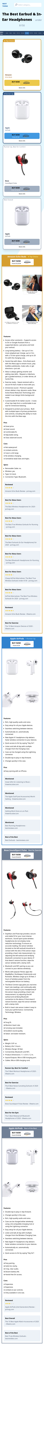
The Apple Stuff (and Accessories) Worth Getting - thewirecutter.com (20, 797)
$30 (7, 33)
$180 (35, 33)
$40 (11, 33)
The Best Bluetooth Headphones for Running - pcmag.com (22, 561)
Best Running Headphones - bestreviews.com (15, 827)
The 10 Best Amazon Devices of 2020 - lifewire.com (19, 627)
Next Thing (5, 5)
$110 (18, 33)
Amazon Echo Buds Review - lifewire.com (20, 614)
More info (22, 88)
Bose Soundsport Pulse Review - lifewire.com (22, 1104)
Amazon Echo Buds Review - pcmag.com (20, 491)
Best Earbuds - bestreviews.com (17, 840)
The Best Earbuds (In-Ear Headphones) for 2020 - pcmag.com (21, 543)
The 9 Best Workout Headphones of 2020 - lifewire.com (21, 1072)
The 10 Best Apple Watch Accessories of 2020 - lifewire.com (22, 1322)
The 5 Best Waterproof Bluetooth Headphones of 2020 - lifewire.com (18, 1117)
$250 (40, 33)
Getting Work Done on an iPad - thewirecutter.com (17, 812)
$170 (31, 33)
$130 (22, 33)
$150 (27, 33)
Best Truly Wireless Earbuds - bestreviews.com (16, 1337)
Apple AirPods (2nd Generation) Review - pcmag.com (20, 1308)
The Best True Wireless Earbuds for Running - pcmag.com (21, 525)
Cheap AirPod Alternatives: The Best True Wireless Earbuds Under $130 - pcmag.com (21, 579)
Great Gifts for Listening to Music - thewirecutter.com (18, 783)
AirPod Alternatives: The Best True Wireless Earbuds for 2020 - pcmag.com (21, 597)
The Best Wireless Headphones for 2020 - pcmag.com (20, 507)
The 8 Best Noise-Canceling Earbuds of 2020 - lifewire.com (21, 1087)
